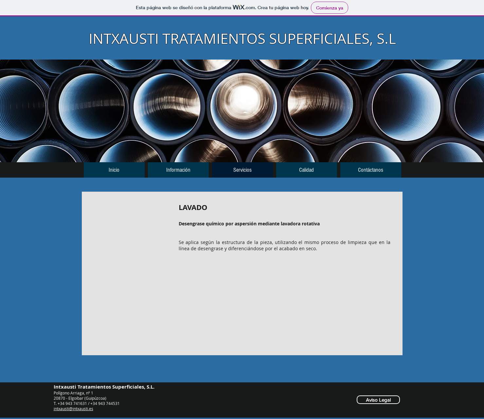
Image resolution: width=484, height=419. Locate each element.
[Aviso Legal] (378, 399)
